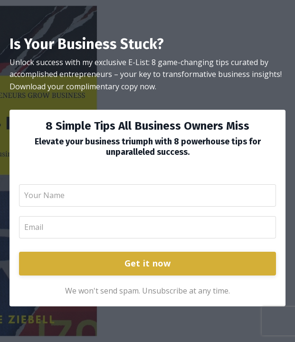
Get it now (147, 263)
